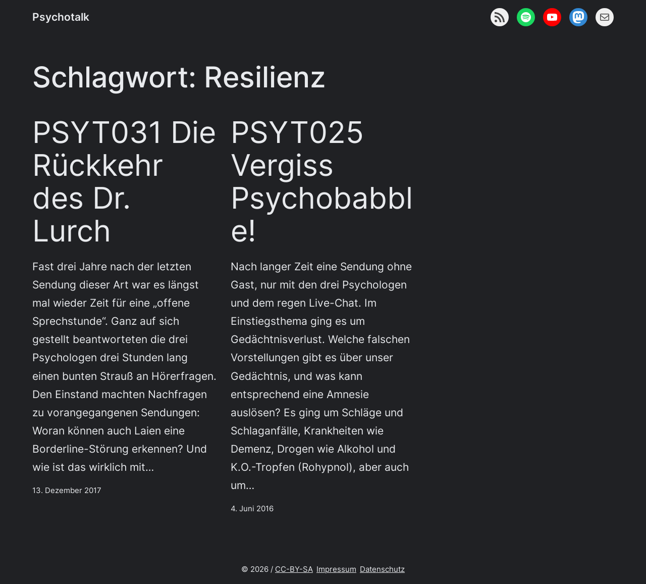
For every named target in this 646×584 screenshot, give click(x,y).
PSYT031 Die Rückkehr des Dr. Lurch (124, 182)
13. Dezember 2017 (66, 490)
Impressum (336, 569)
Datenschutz (382, 569)
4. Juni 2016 (252, 508)
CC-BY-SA (294, 569)
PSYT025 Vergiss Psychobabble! (322, 182)
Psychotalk (60, 16)
